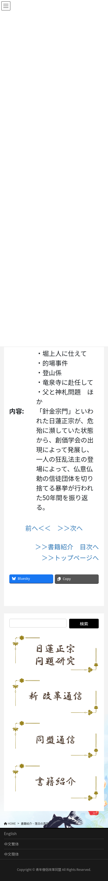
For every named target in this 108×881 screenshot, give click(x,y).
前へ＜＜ (38, 527)
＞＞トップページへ (70, 557)
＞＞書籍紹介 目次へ (67, 546)
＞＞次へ (70, 527)
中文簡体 (11, 854)
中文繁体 (11, 844)
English (10, 833)
